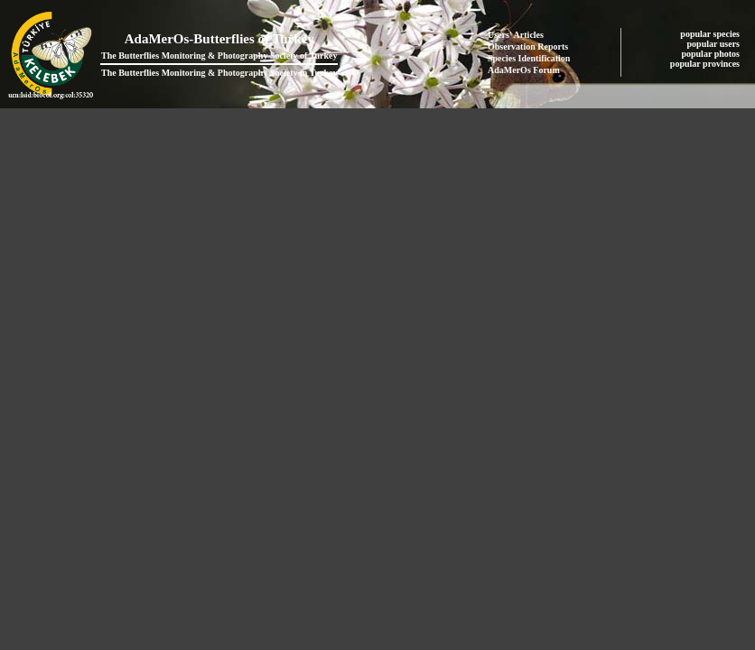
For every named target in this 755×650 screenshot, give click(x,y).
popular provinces (706, 64)
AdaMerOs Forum (524, 70)
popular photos (711, 54)
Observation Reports (528, 46)
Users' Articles (516, 35)
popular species (710, 34)
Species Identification (529, 58)
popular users (714, 44)
